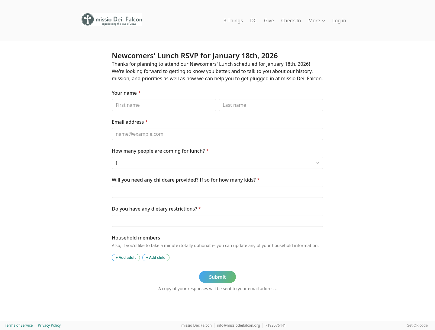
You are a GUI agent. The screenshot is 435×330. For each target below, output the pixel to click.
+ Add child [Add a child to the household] (156, 257)
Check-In (291, 20)
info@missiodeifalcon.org (238, 325)
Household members (136, 237)
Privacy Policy (49, 325)
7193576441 (275, 325)
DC (253, 20)
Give (269, 20)
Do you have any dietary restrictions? (156, 208)
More (316, 20)
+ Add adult (126, 257)
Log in (339, 20)
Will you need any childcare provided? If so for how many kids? (185, 179)
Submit (217, 277)
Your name (126, 93)
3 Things (233, 20)
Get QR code (417, 325)
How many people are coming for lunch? (160, 151)
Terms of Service (19, 325)
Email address (130, 122)
